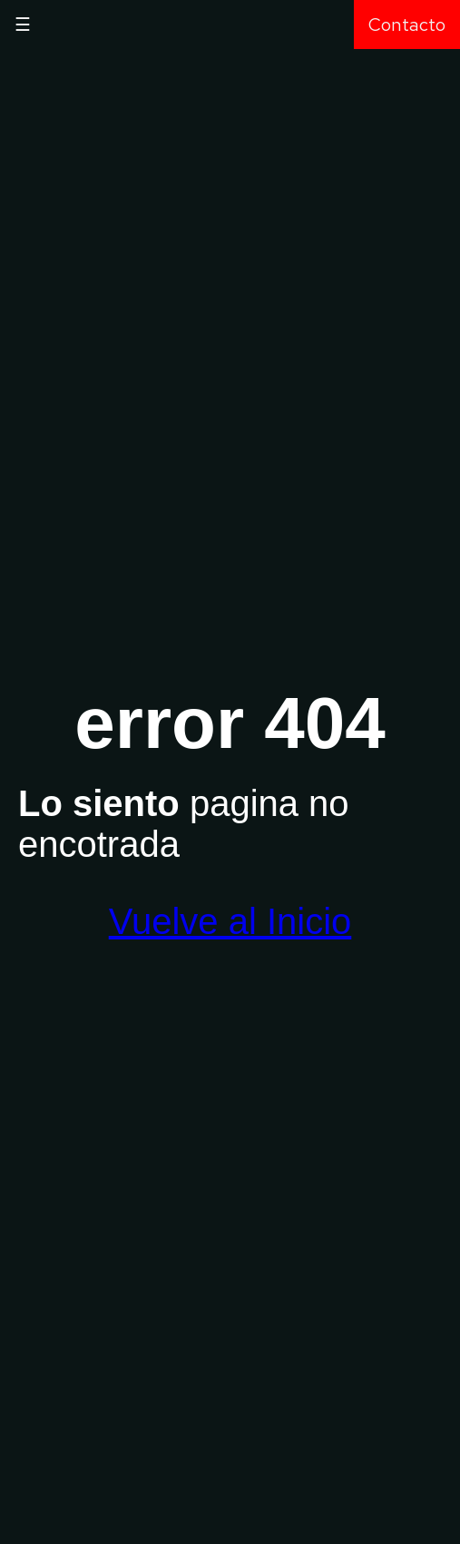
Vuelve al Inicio (230, 921)
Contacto (406, 24)
